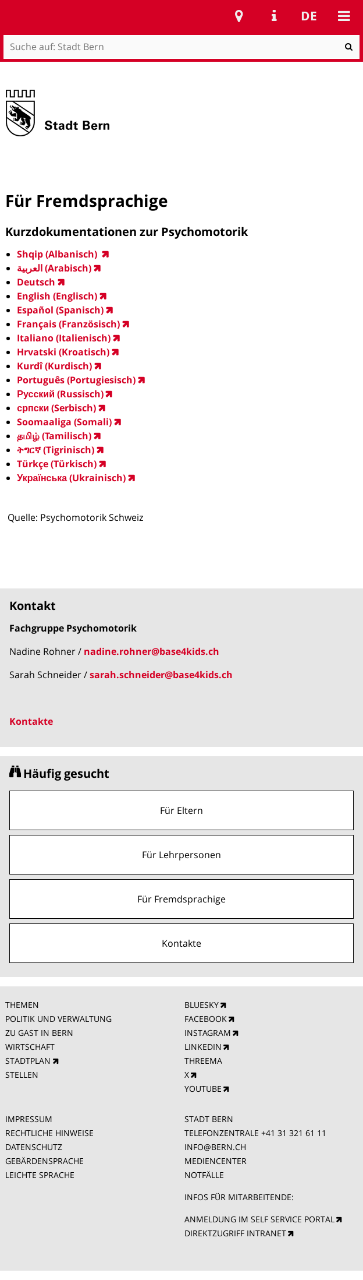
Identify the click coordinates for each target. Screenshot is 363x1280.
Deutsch (36, 282)
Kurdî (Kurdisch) (54, 365)
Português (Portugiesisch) (76, 379)
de (309, 16)
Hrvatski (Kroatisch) (63, 351)
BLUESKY (201, 1004)
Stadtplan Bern (239, 15)
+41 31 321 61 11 (293, 1132)
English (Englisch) (57, 296)
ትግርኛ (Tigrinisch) (55, 449)
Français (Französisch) (68, 324)
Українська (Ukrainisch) (71, 477)
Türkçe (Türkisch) (57, 463)
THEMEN (22, 1004)
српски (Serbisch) (56, 407)
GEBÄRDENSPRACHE (44, 1160)
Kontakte (31, 721)
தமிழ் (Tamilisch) (54, 435)
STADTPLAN (28, 1060)
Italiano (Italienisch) (64, 338)
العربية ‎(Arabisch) (54, 268)
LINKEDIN (203, 1046)
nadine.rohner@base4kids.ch (151, 651)
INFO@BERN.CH (215, 1146)
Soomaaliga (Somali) (64, 421)
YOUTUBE (203, 1088)
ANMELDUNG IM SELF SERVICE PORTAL (259, 1219)
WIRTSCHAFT (30, 1046)
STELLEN (21, 1074)
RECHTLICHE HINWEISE (49, 1132)
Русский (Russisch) (60, 393)
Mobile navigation (344, 15)
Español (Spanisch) (60, 310)
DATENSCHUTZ (33, 1146)
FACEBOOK (205, 1018)
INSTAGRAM (207, 1032)
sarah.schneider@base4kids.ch (161, 674)
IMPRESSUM (28, 1118)
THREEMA (203, 1060)
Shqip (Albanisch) (58, 254)
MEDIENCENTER (215, 1160)
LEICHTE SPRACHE (39, 1174)
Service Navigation (274, 15)
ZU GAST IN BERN (39, 1032)
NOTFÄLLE (204, 1174)
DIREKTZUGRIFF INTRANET (235, 1233)
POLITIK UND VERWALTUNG (58, 1018)
